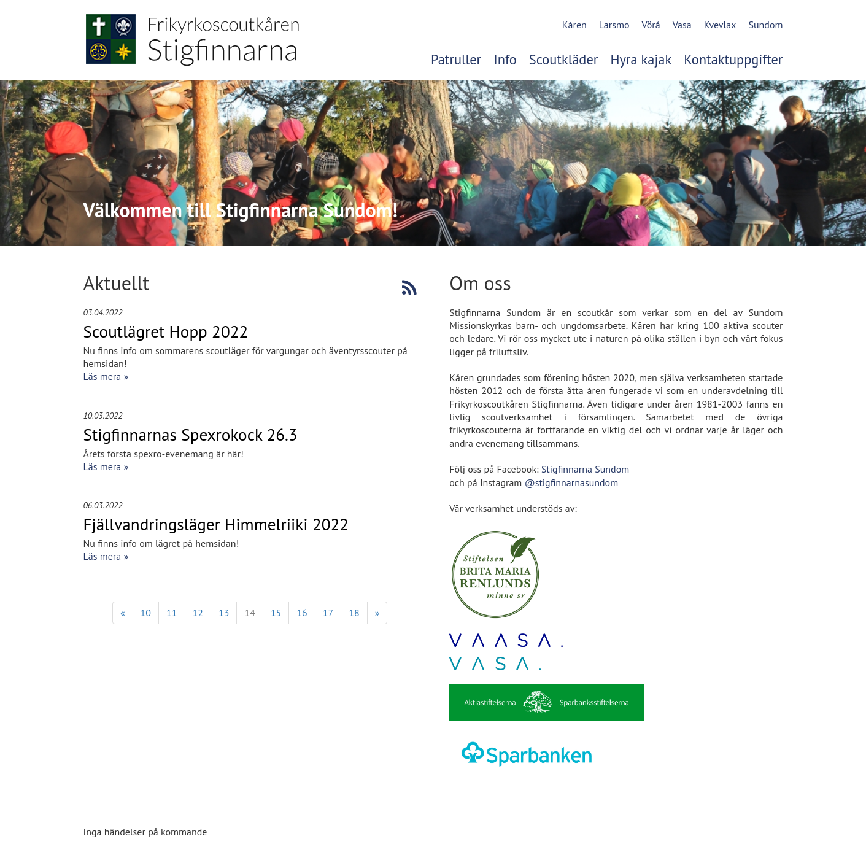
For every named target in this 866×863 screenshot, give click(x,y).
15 (276, 612)
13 (223, 612)
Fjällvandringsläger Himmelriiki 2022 (216, 524)
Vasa (682, 24)
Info (505, 59)
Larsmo (614, 24)
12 (198, 612)
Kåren (574, 24)
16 (301, 612)
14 (249, 612)
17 (328, 612)
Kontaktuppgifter (733, 59)
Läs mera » (106, 376)
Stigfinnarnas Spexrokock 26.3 (190, 435)
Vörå (650, 24)
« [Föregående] (122, 612)
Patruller (456, 59)
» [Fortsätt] (377, 612)
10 (146, 612)
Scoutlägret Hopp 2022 (166, 331)
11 (171, 612)
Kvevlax (720, 24)
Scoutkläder (563, 59)
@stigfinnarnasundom (572, 482)
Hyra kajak (640, 59)
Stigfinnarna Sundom (585, 469)
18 (354, 612)
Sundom (765, 24)
